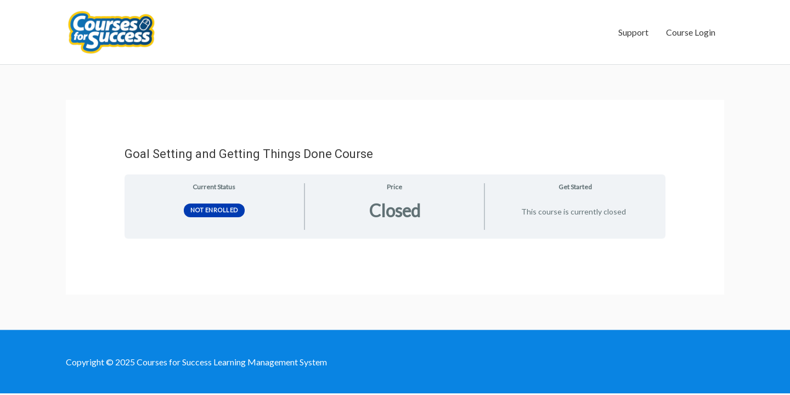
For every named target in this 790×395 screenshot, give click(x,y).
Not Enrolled (214, 209)
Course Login (690, 32)
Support (633, 32)
